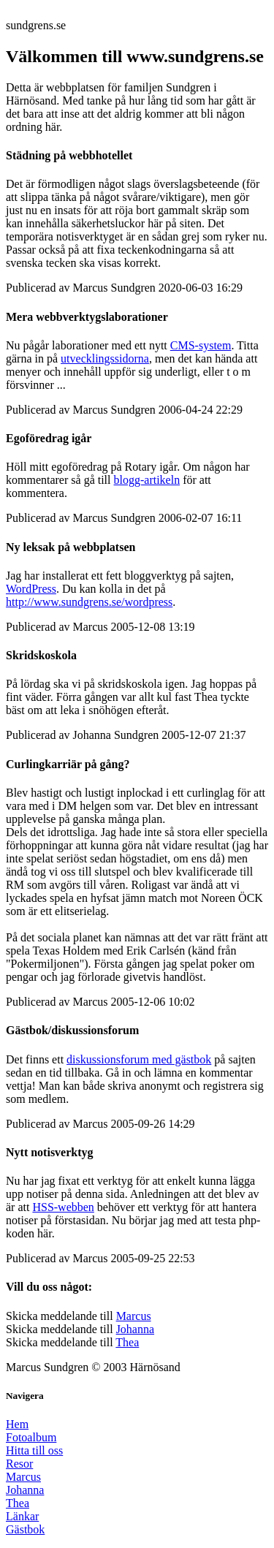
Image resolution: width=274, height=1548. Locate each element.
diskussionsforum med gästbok (138, 1059)
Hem (17, 1424)
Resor (19, 1463)
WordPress (31, 589)
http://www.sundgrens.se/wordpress (89, 602)
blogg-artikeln (147, 480)
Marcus (133, 1316)
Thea (127, 1342)
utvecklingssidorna (105, 358)
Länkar (22, 1516)
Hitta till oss (34, 1450)
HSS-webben (63, 1207)
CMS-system (201, 345)
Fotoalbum (31, 1437)
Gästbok (25, 1529)
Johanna (135, 1329)
